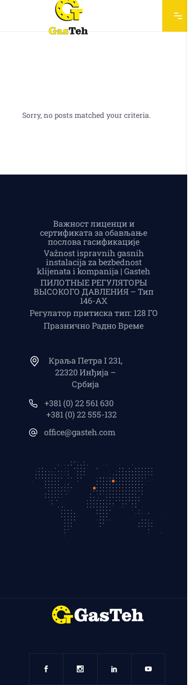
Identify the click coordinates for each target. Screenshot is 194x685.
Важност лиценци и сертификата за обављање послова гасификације (93, 232)
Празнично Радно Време (94, 325)
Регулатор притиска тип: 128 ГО (94, 312)
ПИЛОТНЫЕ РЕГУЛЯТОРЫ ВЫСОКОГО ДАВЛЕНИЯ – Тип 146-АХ (94, 291)
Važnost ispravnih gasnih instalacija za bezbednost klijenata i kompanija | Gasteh (93, 262)
